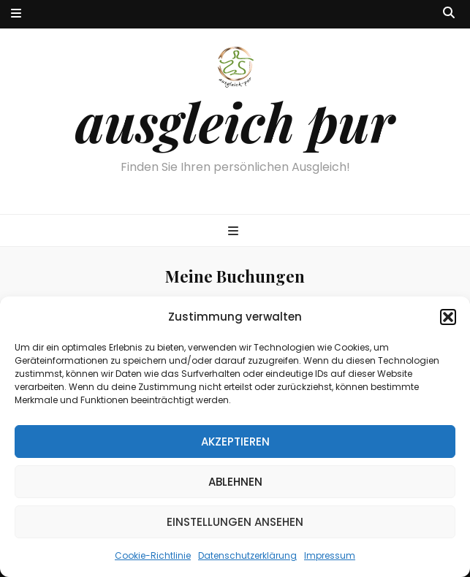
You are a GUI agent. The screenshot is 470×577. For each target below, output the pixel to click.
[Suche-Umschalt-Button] (449, 13)
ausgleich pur (235, 121)
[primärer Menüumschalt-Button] (235, 232)
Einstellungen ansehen (235, 522)
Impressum (329, 555)
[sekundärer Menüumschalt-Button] (16, 14)
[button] (448, 317)
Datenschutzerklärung (247, 555)
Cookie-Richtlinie (153, 555)
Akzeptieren (235, 441)
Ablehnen (235, 481)
